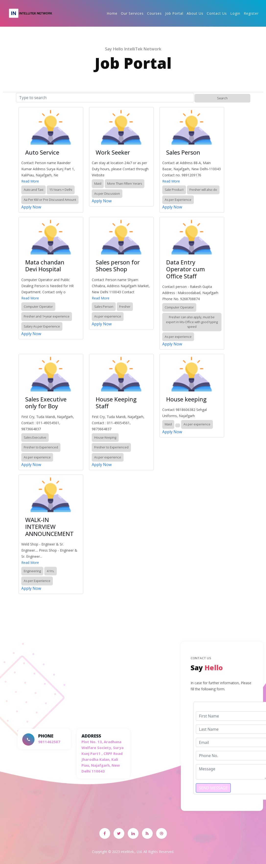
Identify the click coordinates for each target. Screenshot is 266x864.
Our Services (132, 13)
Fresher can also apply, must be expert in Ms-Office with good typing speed (192, 322)
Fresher (124, 306)
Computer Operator (38, 306)
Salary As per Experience (42, 326)
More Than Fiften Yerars (124, 183)
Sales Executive (35, 437)
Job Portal (174, 13)
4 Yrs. (50, 571)
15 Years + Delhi (60, 189)
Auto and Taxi (33, 189)
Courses (154, 13)
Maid (97, 183)
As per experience (107, 316)
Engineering (32, 571)
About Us (195, 13)
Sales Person (103, 306)
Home (112, 13)
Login (235, 13)
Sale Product (174, 189)
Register (251, 13)
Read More (30, 181)
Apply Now (31, 207)
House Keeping (105, 437)
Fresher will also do (203, 189)
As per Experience (178, 199)
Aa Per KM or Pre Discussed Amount (50, 199)
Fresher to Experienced (41, 447)
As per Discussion (107, 193)
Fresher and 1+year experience (46, 316)
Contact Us (217, 13)
